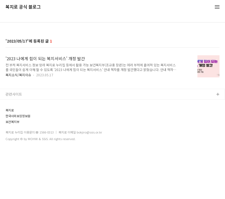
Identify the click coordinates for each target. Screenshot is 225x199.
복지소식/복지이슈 (18, 74)
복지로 (10, 110)
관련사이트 (14, 94)
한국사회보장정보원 (18, 116)
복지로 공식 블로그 (23, 7)
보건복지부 (12, 122)
